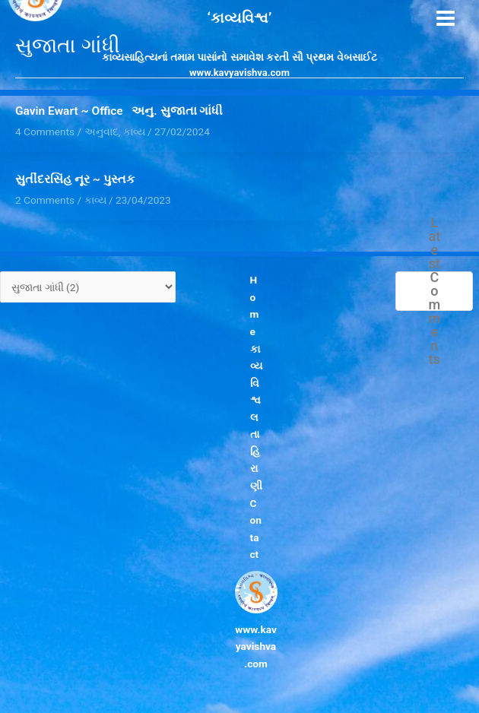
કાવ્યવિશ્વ (256, 375)
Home (254, 305)
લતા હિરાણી (256, 451)
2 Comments (45, 200)
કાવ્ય (95, 200)
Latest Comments (435, 291)
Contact (256, 529)
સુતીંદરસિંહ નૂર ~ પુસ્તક (75, 179)
